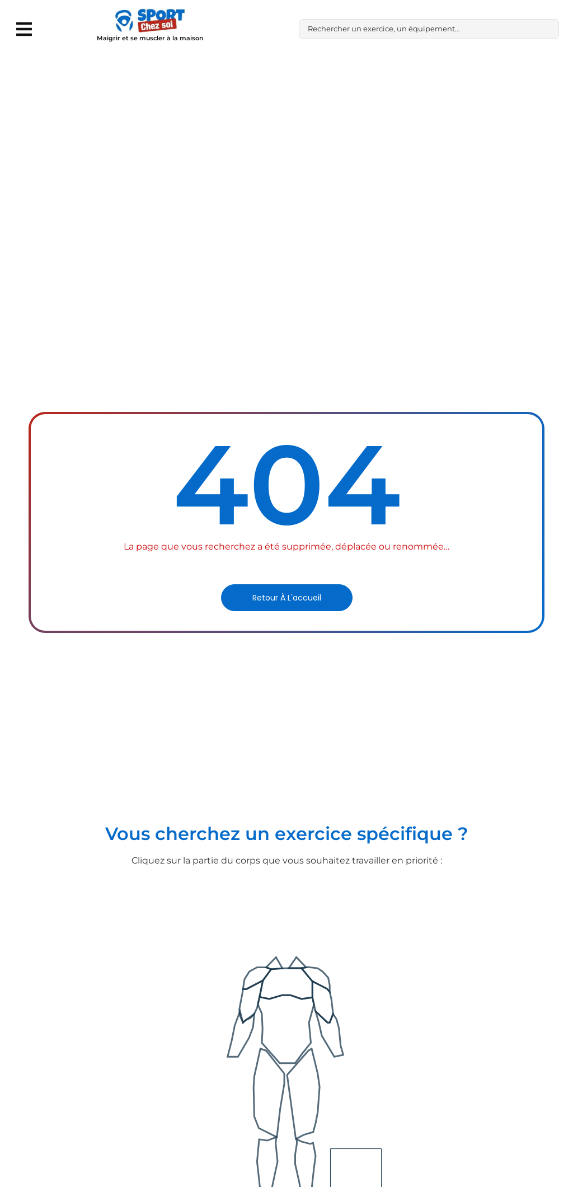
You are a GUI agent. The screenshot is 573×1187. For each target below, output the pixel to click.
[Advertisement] (286, 142)
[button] (24, 29)
